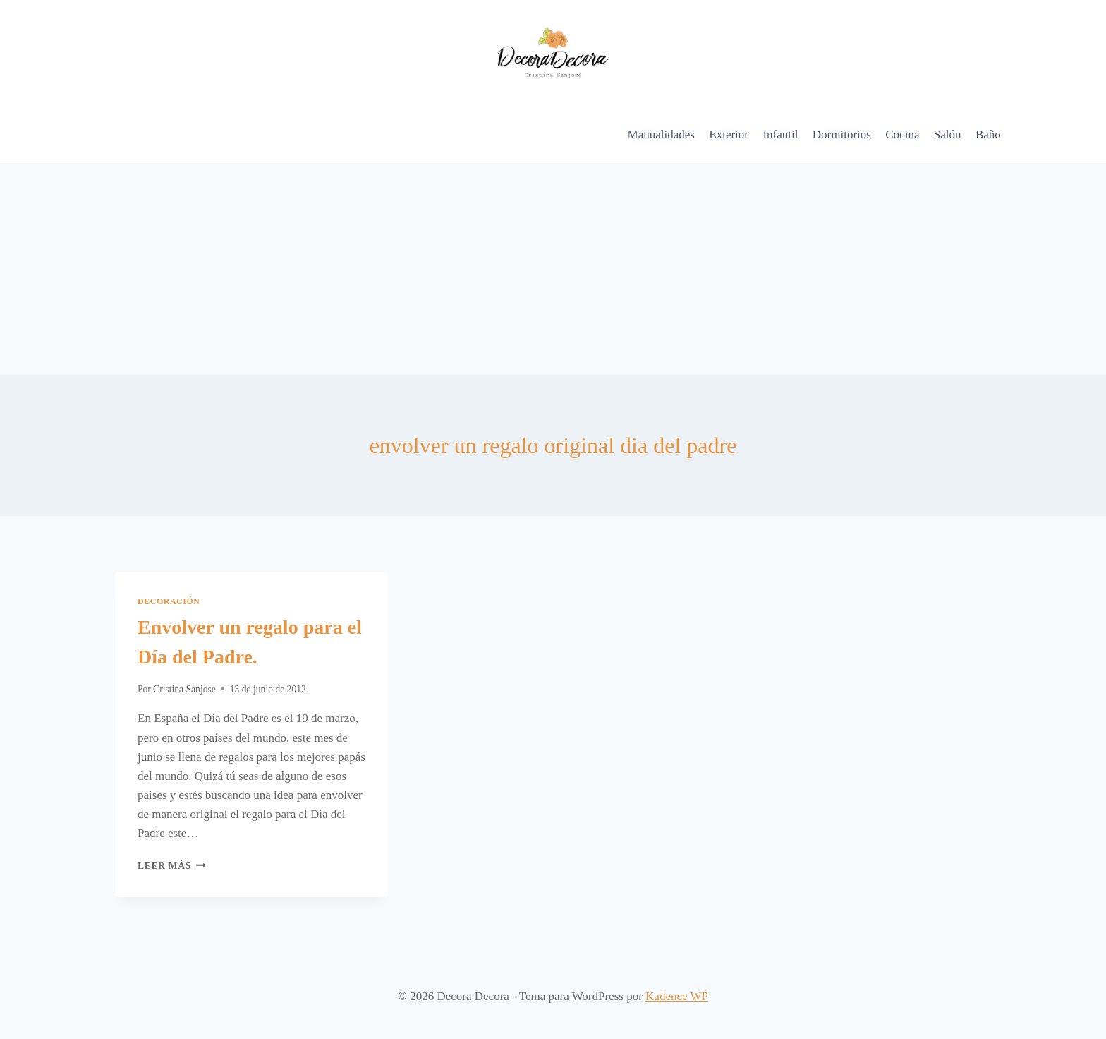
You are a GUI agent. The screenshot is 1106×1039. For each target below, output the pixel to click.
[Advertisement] (553, 269)
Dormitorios (842, 134)
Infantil (780, 134)
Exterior (728, 134)
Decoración (169, 601)
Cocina (902, 134)
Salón (947, 134)
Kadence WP (676, 996)
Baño (988, 134)
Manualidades (661, 134)
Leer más (171, 865)
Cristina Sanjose (184, 689)
